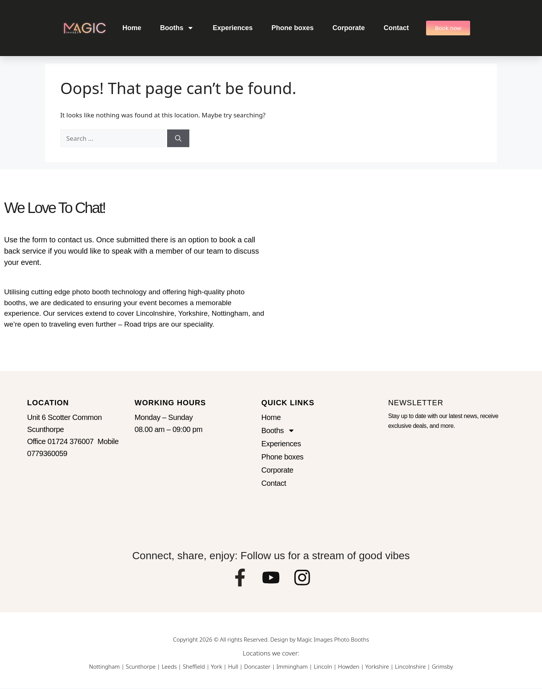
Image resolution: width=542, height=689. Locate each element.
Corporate (348, 28)
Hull (233, 667)
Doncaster (257, 667)
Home (131, 28)
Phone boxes (292, 28)
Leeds (169, 667)
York (216, 667)
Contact (396, 28)
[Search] (178, 138)
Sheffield (194, 667)
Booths (177, 28)
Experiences (233, 28)
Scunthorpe (140, 667)
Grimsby (442, 667)
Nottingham (104, 667)
